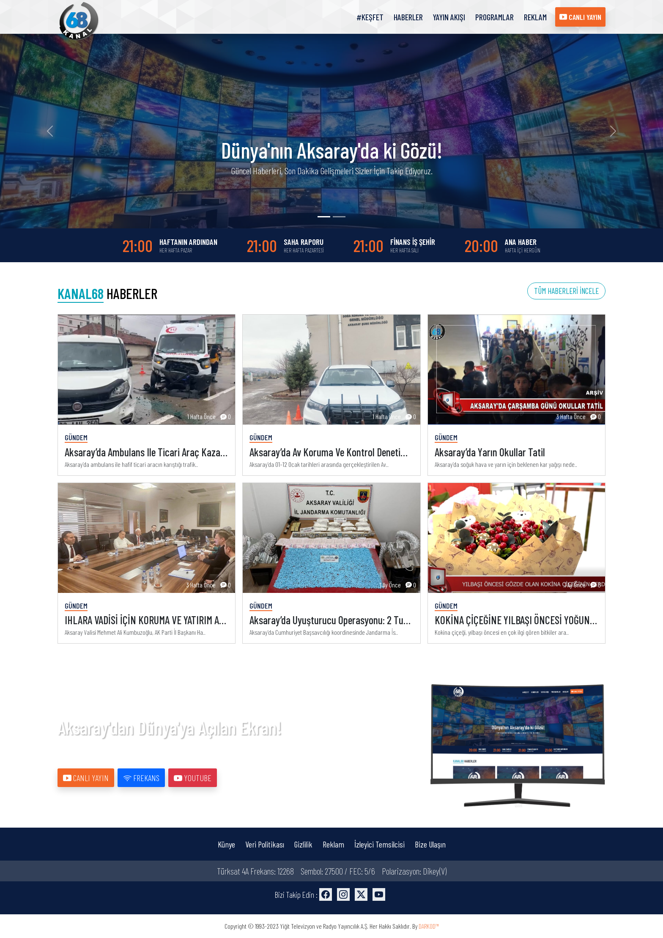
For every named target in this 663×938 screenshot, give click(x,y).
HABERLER (408, 17)
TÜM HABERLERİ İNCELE (566, 291)
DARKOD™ (429, 926)
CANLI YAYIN (580, 17)
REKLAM (535, 17)
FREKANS (141, 778)
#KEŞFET (370, 17)
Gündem (76, 437)
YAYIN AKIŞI (449, 17)
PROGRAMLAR (494, 17)
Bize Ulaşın (430, 844)
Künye (226, 844)
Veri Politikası (264, 844)
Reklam (333, 844)
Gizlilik (303, 844)
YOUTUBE (192, 778)
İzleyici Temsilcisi (379, 844)
